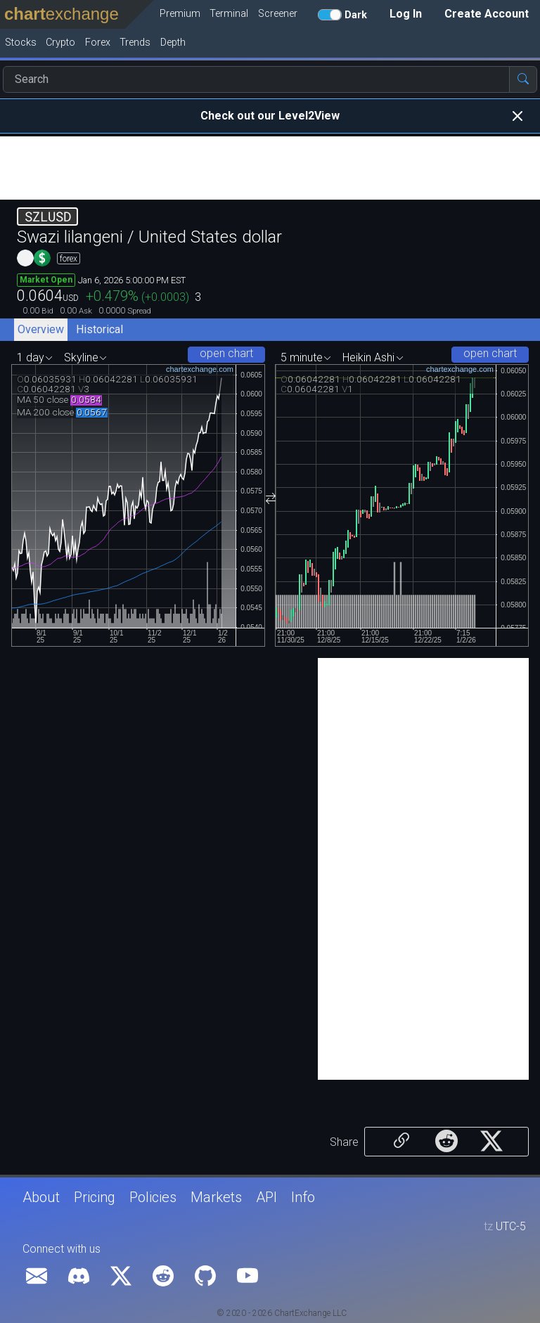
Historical (99, 329)
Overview (41, 329)
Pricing (94, 1197)
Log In (406, 13)
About (41, 1197)
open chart (226, 353)
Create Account (486, 13)
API (266, 1197)
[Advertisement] (270, 168)
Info (303, 1197)
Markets (216, 1197)
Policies (152, 1197)
